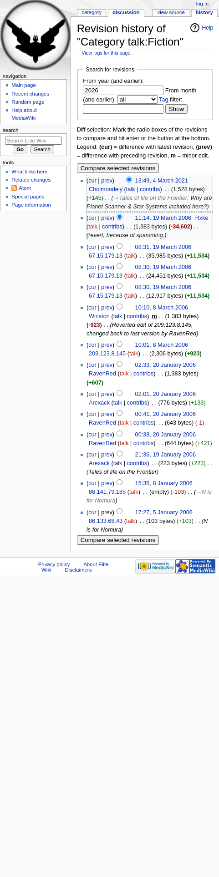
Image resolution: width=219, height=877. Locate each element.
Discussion (126, 12)
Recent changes (30, 93)
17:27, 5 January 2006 (164, 512)
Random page (27, 102)
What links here (29, 171)
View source (170, 12)
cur (92, 218)
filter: (171, 99)
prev (106, 180)
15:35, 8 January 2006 (164, 483)
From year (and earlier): (113, 81)
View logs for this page (105, 53)
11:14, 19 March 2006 (163, 218)
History (204, 12)
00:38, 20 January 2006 (165, 434)
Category (91, 12)
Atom (25, 188)
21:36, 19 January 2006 (165, 454)
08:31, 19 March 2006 (163, 247)
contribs (150, 189)
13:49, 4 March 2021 (161, 180)
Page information (31, 205)
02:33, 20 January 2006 (165, 365)
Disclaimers (78, 570)
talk (130, 189)
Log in (202, 3)
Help (208, 28)
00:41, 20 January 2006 (165, 414)
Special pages (27, 196)
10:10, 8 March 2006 (161, 307)
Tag (163, 99)
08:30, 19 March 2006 (163, 267)
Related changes (31, 179)
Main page (23, 85)
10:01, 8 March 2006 (161, 345)
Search (11, 130)
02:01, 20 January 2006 (165, 394)
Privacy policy (54, 564)
